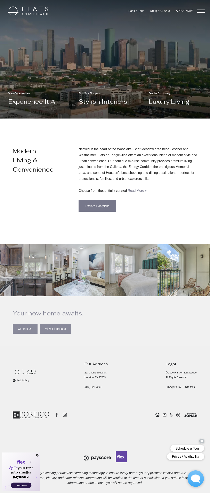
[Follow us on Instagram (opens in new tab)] (65, 415)
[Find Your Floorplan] (105, 99)
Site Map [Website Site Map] (190, 387)
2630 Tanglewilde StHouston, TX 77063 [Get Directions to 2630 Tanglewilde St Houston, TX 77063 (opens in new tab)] (95, 375)
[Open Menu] (201, 11)
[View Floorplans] (55, 329)
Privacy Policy (173, 387)
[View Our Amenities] (35, 99)
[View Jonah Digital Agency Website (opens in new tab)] (190, 414)
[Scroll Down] (105, 74)
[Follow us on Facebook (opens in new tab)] (56, 415)
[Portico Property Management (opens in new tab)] (31, 415)
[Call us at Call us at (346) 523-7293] (160, 11)
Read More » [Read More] (137, 190)
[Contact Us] (25, 329)
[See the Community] (175, 99)
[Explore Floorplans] (97, 206)
